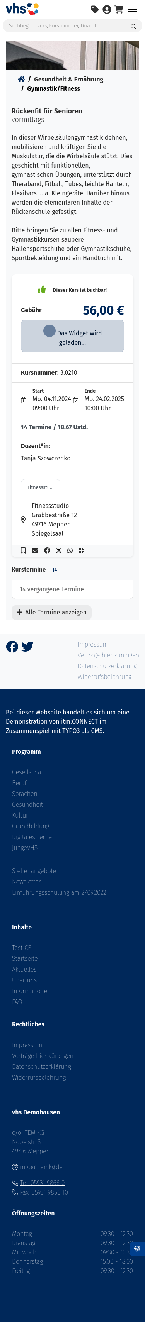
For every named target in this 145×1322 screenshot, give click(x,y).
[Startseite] (21, 79)
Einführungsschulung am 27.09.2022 (59, 892)
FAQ (17, 1001)
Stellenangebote (34, 871)
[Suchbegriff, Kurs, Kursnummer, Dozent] (72, 25)
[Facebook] (12, 649)
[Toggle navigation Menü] (132, 9)
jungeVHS (25, 847)
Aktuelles (24, 969)
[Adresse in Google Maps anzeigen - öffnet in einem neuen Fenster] (26, 520)
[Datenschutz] (137, 1249)
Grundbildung (30, 826)
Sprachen (25, 793)
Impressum (27, 1045)
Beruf (19, 783)
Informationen (31, 991)
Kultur (20, 815)
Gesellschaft (28, 772)
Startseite (25, 958)
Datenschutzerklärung (41, 1066)
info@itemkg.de (41, 1167)
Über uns (24, 980)
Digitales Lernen (33, 837)
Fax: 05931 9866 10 (44, 1192)
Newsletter (26, 881)
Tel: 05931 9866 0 (42, 1183)
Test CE (21, 947)
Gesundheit (27, 804)
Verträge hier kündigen (42, 1056)
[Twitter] (27, 649)
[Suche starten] (134, 25)
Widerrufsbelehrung (39, 1077)
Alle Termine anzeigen (52, 612)
